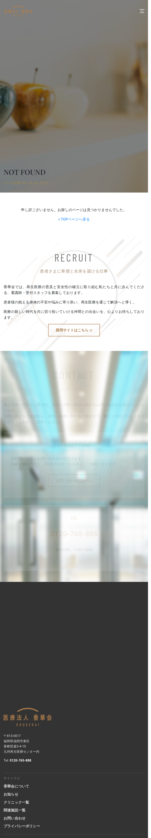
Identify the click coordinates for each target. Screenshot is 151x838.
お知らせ (11, 794)
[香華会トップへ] (28, 717)
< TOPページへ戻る (74, 219)
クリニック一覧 (16, 802)
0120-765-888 (74, 534)
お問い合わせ (14, 818)
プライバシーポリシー (22, 826)
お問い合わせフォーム (74, 481)
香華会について (16, 786)
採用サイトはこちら (74, 330)
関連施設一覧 (14, 810)
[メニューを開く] (142, 11)
